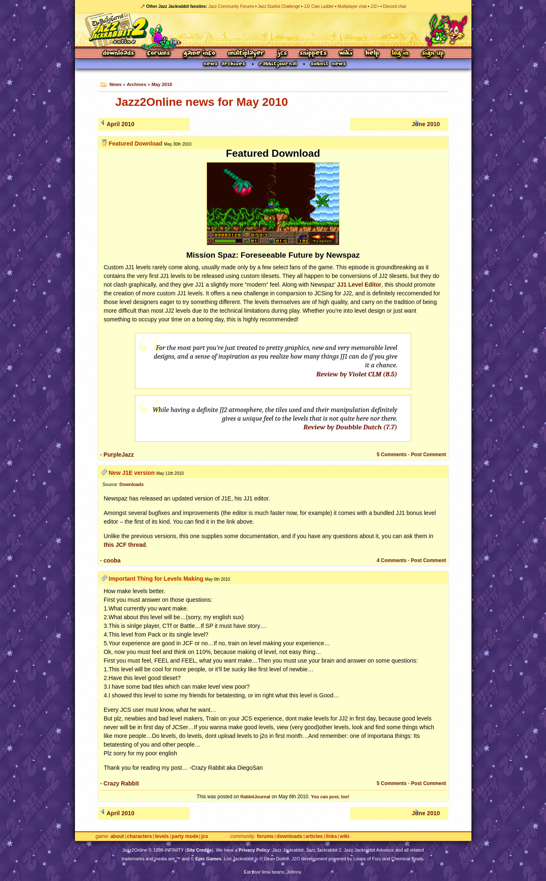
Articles (314, 836)
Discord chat (394, 6)
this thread (125, 544)
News (115, 84)
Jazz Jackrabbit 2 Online (273, 29)
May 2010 (162, 84)
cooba (111, 560)
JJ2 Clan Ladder (319, 6)
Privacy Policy (254, 849)
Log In (400, 53)
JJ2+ (374, 6)
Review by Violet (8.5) (356, 374)
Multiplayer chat (352, 6)
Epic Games (208, 858)
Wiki (346, 53)
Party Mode (185, 836)
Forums (159, 53)
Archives (136, 84)
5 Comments (391, 454)
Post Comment (428, 454)
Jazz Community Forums (231, 6)
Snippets (313, 53)
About (117, 836)
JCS (282, 53)
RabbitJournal (255, 796)
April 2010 (121, 124)
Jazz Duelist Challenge (279, 6)
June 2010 (426, 124)
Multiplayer (246, 53)
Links (331, 836)
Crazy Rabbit (121, 783)
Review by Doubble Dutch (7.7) (350, 427)
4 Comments (391, 560)
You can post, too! (330, 796)
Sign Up (433, 53)
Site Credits (199, 849)
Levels (161, 836)
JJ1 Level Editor (359, 284)
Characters (139, 836)
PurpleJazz (118, 454)
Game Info (199, 53)
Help (372, 53)
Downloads (119, 53)
